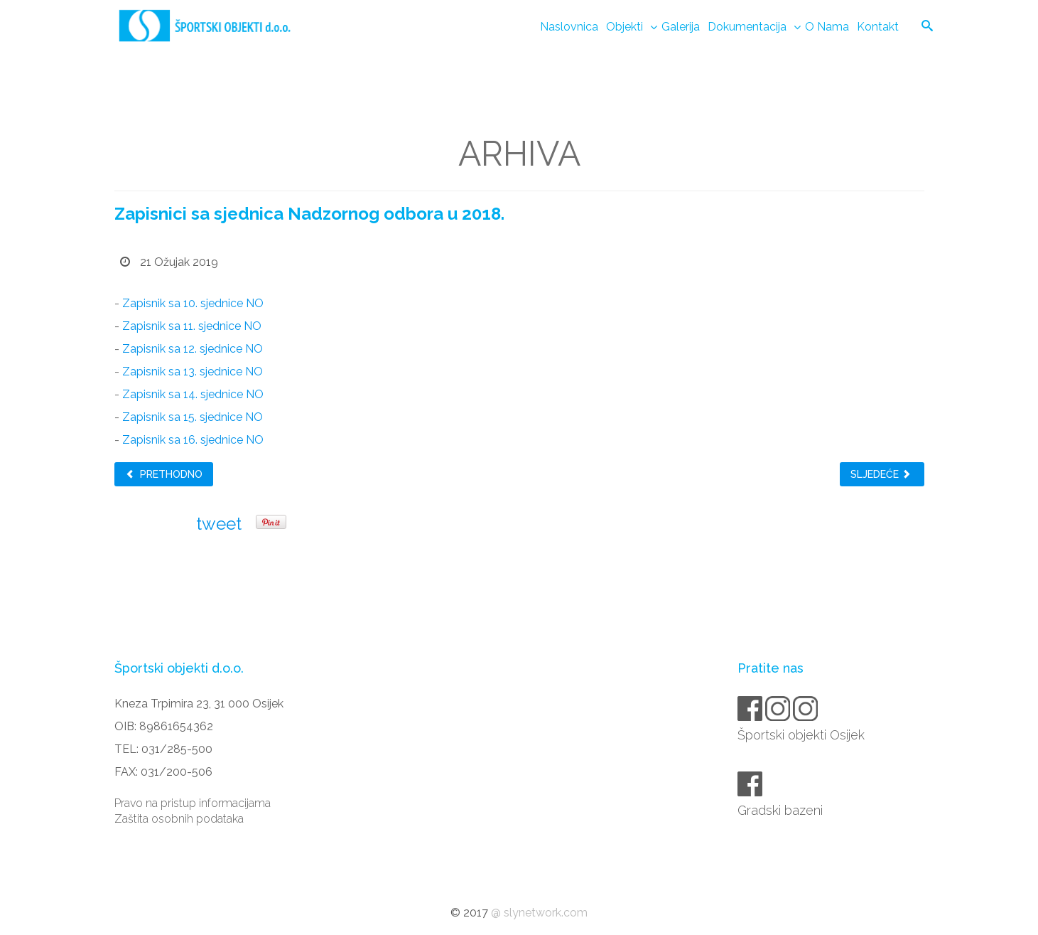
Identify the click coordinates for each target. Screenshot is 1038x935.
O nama (827, 26)
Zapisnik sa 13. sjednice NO (192, 371)
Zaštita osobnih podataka (179, 819)
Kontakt (878, 26)
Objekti (624, 26)
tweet (219, 523)
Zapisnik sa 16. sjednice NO (193, 440)
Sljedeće (881, 474)
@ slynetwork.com (539, 912)
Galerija (680, 26)
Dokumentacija (747, 26)
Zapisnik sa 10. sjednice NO (193, 303)
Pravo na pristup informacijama (192, 803)
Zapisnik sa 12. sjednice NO (192, 349)
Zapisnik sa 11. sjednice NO (191, 326)
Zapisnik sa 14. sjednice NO (193, 394)
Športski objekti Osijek (802, 734)
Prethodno (163, 474)
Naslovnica (569, 26)
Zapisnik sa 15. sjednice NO (192, 417)
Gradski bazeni (781, 810)
